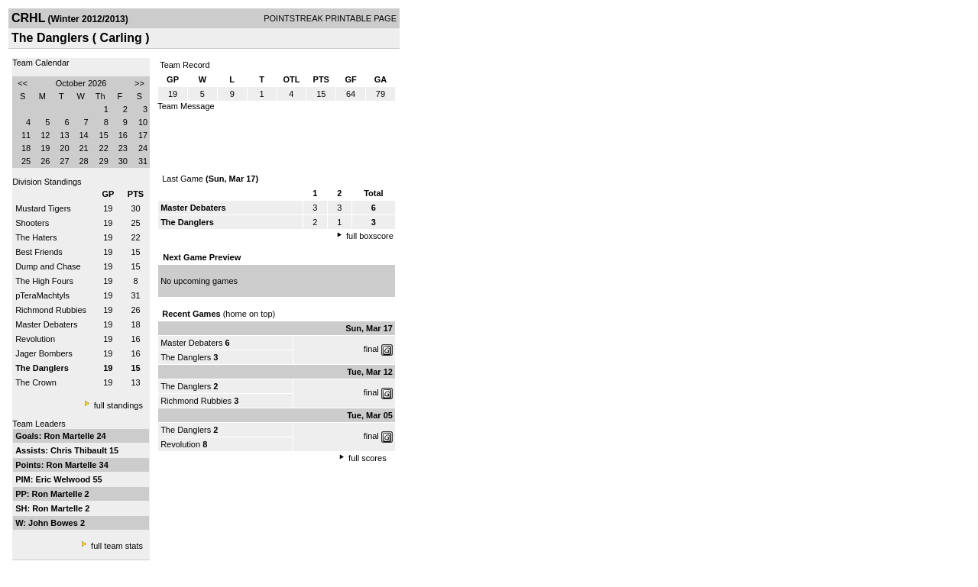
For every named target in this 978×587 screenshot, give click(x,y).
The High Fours (44, 280)
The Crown (36, 382)
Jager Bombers (44, 353)
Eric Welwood (63, 479)
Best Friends (39, 251)
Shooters (32, 222)
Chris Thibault (79, 450)
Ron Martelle (70, 435)
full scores (367, 458)
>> (139, 83)
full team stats (117, 545)
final (371, 348)
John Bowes (54, 522)
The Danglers (185, 357)
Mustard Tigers (43, 208)
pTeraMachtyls (42, 295)
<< (23, 83)
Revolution (35, 338)
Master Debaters (46, 324)
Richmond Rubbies (50, 309)
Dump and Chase (48, 266)
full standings (118, 405)
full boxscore (369, 235)
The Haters (36, 237)
